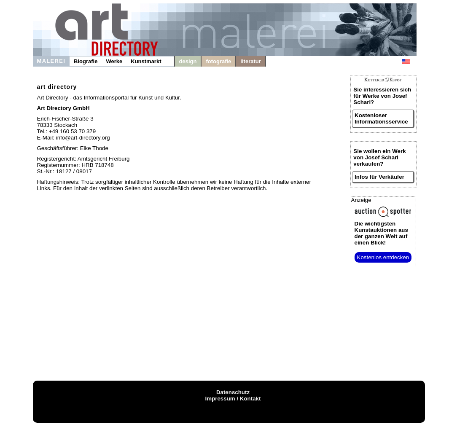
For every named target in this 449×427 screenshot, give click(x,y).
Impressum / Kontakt (233, 398)
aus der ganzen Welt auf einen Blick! (381, 233)
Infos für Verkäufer (379, 177)
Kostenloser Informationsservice (381, 118)
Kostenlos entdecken (383, 257)
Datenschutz (233, 392)
